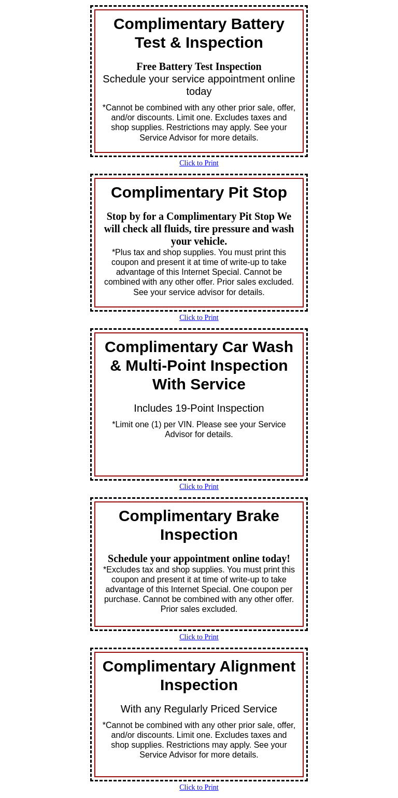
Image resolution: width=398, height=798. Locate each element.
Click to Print (198, 163)
